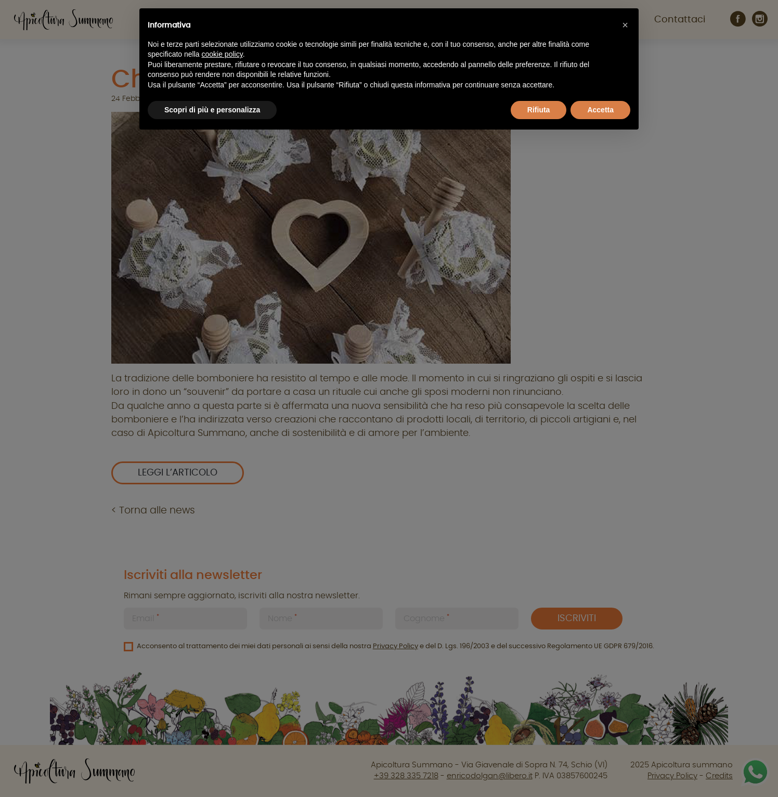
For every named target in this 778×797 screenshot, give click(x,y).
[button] (625, 25)
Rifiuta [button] (538, 110)
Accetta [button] (600, 110)
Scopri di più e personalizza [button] (212, 110)
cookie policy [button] (222, 54)
